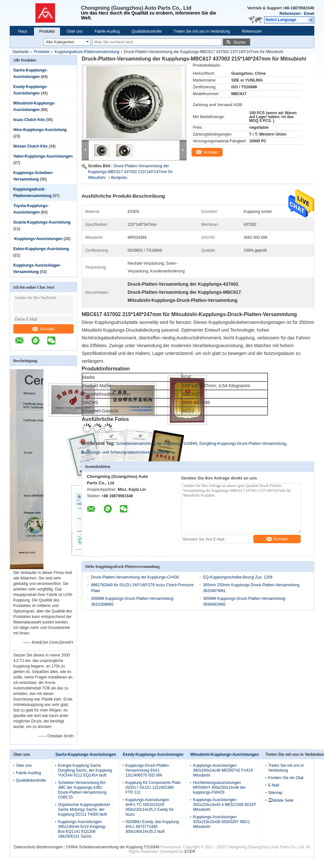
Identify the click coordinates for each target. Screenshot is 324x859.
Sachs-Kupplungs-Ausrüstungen (85, 754)
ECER (189, 851)
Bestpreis (119, 177)
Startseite (20, 52)
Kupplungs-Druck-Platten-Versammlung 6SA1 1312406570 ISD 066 (147, 770)
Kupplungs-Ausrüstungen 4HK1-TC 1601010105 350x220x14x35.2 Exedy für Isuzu (149, 807)
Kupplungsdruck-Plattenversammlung (87, 52)
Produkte (47, 31)
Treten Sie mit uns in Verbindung (202, 31)
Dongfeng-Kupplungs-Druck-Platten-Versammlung (243, 443)
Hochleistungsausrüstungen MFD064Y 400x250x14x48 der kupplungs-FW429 (219, 787)
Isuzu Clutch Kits (29, 119)
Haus (22, 31)
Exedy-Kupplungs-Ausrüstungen (153, 754)
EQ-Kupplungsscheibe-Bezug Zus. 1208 (237, 577)
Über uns (75, 31)
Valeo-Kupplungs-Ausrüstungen (43, 156)
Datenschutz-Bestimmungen (38, 847)
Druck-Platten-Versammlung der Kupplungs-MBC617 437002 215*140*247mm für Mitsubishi (130, 172)
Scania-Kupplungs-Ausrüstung (42, 222)
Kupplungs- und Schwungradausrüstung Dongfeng (125, 452)
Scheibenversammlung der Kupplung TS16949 (156, 443)
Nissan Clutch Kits (30, 146)
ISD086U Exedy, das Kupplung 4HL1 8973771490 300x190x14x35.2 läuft (152, 827)
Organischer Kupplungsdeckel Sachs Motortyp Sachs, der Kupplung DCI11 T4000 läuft (84, 809)
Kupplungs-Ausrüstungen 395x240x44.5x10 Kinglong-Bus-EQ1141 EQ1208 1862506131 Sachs (82, 829)
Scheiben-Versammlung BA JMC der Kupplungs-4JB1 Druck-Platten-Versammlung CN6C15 (82, 789)
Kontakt (43, 328)
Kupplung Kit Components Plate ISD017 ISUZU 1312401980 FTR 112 (152, 787)
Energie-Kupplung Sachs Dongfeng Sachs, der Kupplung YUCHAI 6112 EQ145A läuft (85, 770)
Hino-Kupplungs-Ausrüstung (40, 129)
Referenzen (290, 13)
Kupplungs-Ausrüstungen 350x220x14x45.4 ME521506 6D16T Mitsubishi (224, 805)
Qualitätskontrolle (147, 31)
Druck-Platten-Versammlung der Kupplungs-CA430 (135, 577)
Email (309, 13)
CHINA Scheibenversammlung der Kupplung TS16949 (112, 847)
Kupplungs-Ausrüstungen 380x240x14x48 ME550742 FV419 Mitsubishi (223, 770)
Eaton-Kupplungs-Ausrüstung (41, 249)
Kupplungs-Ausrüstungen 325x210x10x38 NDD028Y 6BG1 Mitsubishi (221, 822)
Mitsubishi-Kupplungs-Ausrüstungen (224, 754)
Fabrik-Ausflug (107, 31)
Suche (239, 42)
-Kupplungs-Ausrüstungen (38, 239)
